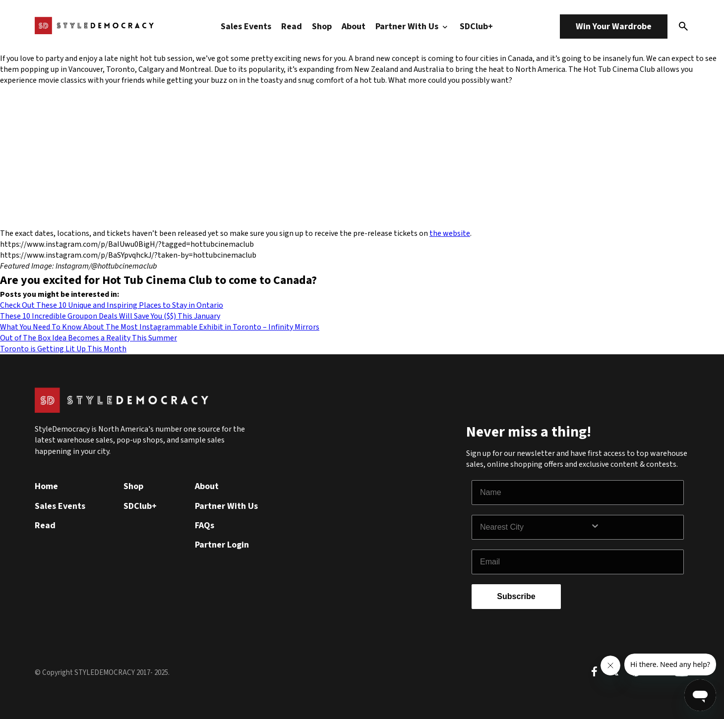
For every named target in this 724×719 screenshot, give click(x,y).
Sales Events (246, 26)
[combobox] (535, 527)
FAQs (204, 525)
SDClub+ (476, 26)
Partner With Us (412, 26)
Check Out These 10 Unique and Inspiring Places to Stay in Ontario (111, 305)
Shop (322, 26)
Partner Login (222, 545)
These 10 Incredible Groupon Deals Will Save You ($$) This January (110, 316)
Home (46, 486)
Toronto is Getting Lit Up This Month (63, 348)
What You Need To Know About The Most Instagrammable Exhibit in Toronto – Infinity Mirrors (159, 327)
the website (449, 233)
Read (291, 26)
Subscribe (516, 596)
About (353, 26)
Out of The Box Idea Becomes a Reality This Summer (88, 337)
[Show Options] (634, 527)
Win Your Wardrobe (614, 26)
